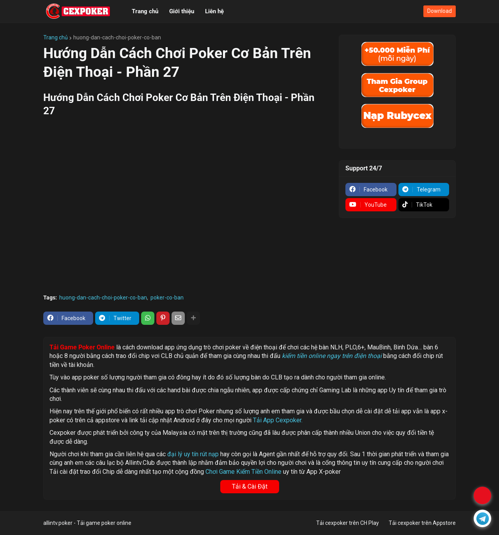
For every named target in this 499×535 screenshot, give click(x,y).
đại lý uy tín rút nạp (193, 454)
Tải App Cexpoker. (278, 420)
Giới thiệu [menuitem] (181, 11)
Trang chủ (55, 37)
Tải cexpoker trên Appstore (422, 523)
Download (439, 11)
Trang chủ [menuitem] (145, 11)
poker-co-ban (167, 297)
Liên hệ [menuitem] (214, 11)
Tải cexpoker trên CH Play (347, 523)
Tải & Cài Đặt (249, 486)
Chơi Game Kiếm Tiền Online (243, 471)
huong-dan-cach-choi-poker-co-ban (117, 37)
